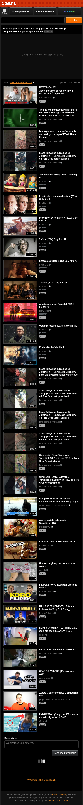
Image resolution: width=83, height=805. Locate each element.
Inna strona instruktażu (21, 82)
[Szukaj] (33, 20)
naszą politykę (59, 794)
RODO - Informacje (58, 800)
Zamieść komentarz (65, 752)
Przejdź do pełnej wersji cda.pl (41, 780)
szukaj (73, 20)
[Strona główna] (9, 3)
